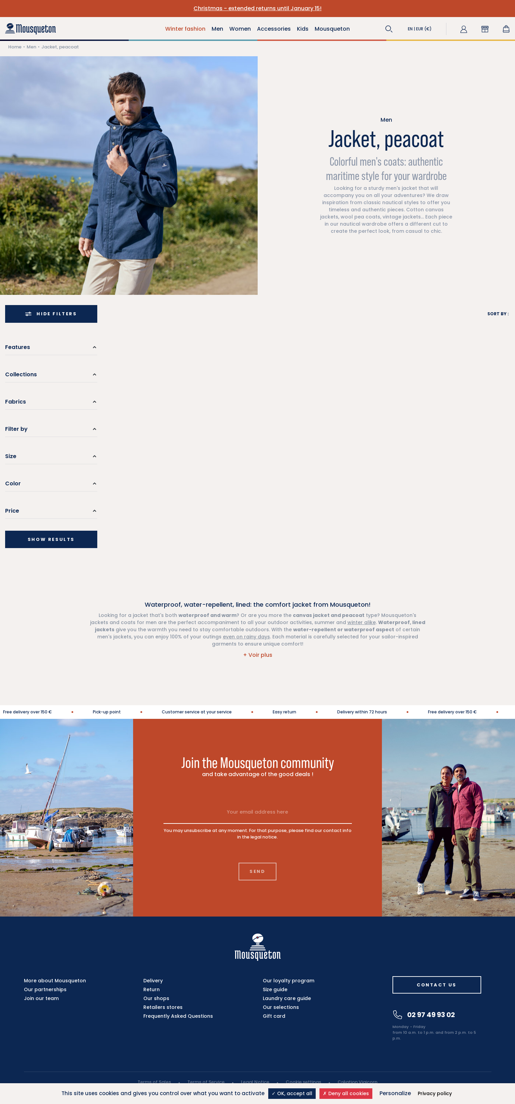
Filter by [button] (16, 429)
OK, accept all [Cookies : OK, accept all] (292, 1093)
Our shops (156, 998)
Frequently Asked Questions (178, 1016)
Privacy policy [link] (435, 1093)
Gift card (274, 1016)
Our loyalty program (288, 980)
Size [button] (10, 456)
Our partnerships (45, 989)
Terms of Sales (154, 1082)
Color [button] (13, 483)
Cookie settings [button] (303, 1082)
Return (151, 989)
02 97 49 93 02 (424, 1014)
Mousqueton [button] (332, 29)
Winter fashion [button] (185, 29)
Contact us (437, 985)
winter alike (361, 622)
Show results (51, 539)
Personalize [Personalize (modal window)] (395, 1093)
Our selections (281, 1007)
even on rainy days (246, 636)
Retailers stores (163, 1007)
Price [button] (12, 511)
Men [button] (217, 29)
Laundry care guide (287, 998)
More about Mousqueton (55, 980)
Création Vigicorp (357, 1082)
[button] (389, 29)
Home (15, 47)
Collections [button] (21, 374)
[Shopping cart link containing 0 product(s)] (506, 29)
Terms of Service (206, 1082)
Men (31, 47)
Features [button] (17, 347)
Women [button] (240, 29)
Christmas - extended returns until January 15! (257, 8)
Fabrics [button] (15, 402)
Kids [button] (303, 29)
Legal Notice (255, 1082)
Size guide (275, 989)
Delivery (153, 980)
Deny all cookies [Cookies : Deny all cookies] (346, 1093)
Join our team (41, 998)
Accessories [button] (274, 29)
